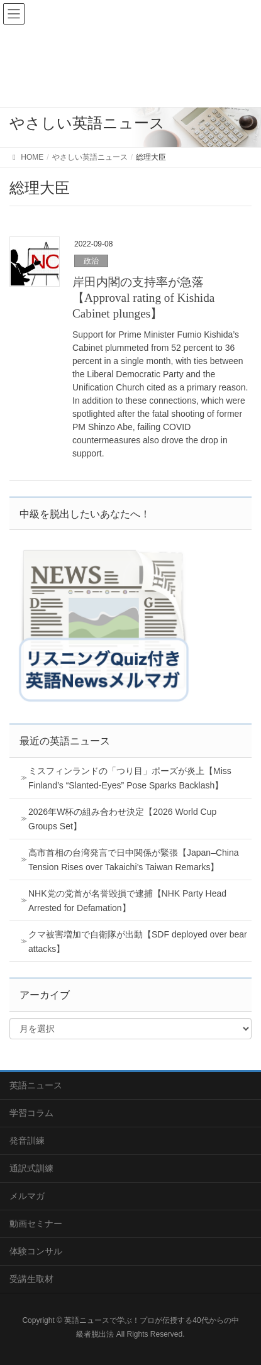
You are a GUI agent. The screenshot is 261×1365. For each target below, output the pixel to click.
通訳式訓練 (31, 1168)
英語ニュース (35, 1085)
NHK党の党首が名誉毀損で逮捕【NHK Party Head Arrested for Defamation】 (127, 900)
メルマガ (27, 1196)
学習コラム (31, 1113)
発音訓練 (27, 1141)
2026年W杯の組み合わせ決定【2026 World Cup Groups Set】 (122, 819)
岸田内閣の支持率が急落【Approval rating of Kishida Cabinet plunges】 (143, 297)
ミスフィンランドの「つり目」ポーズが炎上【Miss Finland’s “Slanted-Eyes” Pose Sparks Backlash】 (129, 778)
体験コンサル (35, 1251)
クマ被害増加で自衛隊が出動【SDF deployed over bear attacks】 (137, 941)
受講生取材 (31, 1279)
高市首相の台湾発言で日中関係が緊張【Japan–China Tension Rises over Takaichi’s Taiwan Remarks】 (133, 860)
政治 (91, 261)
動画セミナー (35, 1224)
